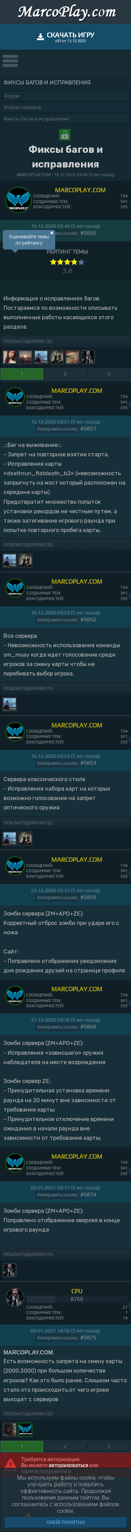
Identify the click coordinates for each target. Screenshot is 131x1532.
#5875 (88, 1337)
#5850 (88, 233)
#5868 (88, 1026)
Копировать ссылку (57, 233)
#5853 (88, 763)
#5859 (88, 897)
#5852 (88, 619)
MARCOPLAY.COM (80, 190)
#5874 (88, 1194)
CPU (76, 1291)
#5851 (88, 428)
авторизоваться (68, 1465)
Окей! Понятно (65, 1522)
